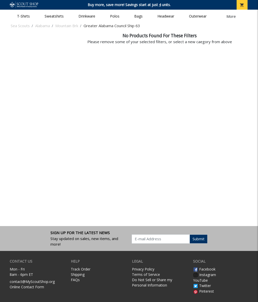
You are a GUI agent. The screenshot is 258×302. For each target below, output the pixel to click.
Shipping (78, 274)
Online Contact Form (27, 286)
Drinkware (86, 16)
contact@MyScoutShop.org (32, 281)
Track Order (80, 269)
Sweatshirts (54, 16)
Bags (138, 16)
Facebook (204, 269)
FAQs (75, 279)
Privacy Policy (143, 269)
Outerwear (198, 16)
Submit (199, 238)
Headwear (165, 16)
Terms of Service (146, 274)
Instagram (204, 274)
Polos (114, 16)
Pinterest (203, 291)
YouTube (200, 280)
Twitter (202, 285)
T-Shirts (23, 16)
